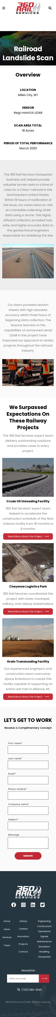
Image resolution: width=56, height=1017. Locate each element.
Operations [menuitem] (44, 931)
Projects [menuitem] (23, 944)
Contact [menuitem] (23, 951)
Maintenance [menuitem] (44, 941)
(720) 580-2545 (32, 990)
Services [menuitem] (7, 937)
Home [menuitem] (7, 921)
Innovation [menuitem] (23, 936)
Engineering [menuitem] (44, 921)
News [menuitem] (7, 929)
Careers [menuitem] (23, 928)
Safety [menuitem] (23, 921)
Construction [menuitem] (44, 926)
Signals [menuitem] (44, 936)
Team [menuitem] (7, 945)
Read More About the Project (25, 536)
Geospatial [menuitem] (44, 956)
